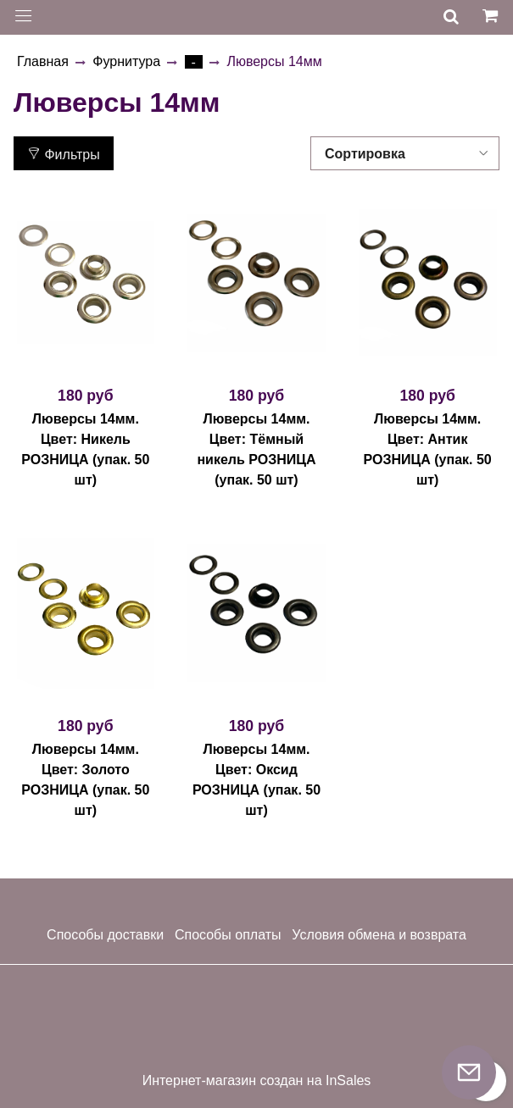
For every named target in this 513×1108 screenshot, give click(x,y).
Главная (43, 61)
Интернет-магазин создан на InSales (256, 1081)
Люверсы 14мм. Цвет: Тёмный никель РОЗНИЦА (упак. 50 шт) (256, 449)
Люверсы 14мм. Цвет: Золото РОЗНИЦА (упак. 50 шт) (85, 779)
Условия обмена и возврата (379, 935)
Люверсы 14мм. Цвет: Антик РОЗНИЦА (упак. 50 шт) (428, 449)
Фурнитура (126, 61)
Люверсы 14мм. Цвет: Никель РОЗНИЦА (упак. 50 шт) (85, 449)
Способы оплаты (228, 935)
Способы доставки (105, 935)
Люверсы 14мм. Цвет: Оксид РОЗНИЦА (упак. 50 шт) (256, 779)
